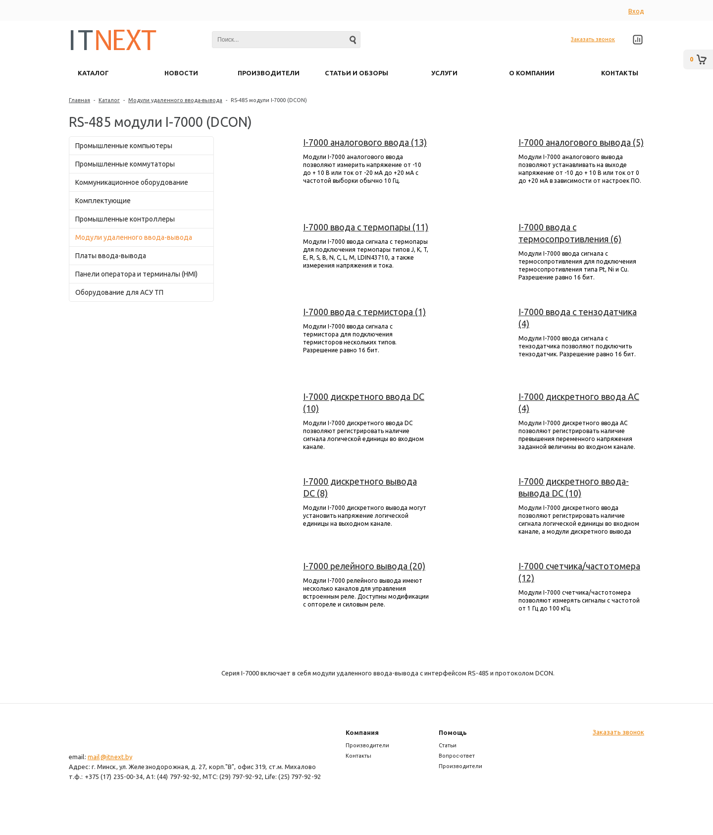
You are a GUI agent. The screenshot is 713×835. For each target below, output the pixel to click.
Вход (636, 10)
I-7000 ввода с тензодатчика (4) (577, 318)
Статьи (448, 745)
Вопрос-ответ (457, 756)
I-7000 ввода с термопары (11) (365, 227)
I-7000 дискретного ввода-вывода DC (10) (573, 487)
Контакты (358, 756)
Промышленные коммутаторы (125, 164)
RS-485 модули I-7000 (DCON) (269, 100)
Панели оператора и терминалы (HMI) (136, 274)
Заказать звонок (593, 39)
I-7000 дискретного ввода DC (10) (363, 402)
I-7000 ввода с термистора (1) (364, 312)
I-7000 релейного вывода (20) (364, 566)
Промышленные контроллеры (125, 219)
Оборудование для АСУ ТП (119, 292)
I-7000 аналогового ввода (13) (365, 142)
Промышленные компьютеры (123, 146)
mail (94, 756)
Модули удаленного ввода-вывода (175, 100)
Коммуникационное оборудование (131, 182)
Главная (79, 100)
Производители (367, 745)
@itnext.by (116, 756)
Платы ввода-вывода (110, 256)
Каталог (109, 100)
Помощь (453, 732)
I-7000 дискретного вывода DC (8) (360, 487)
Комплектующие (103, 201)
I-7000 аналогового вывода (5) (581, 142)
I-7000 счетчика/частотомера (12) (579, 572)
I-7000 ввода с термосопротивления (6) (569, 233)
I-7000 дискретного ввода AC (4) (578, 402)
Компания (362, 732)
